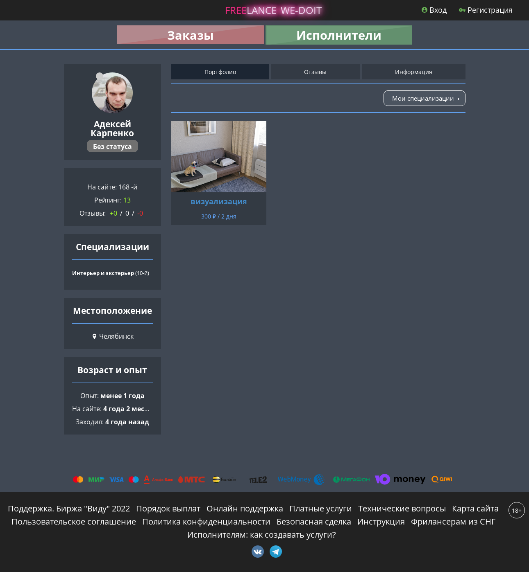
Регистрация (486, 9)
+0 (113, 213)
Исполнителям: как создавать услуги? (261, 534)
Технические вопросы (402, 508)
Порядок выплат (168, 508)
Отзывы (315, 72)
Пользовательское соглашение (73, 521)
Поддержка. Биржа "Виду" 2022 (69, 508)
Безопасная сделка (314, 521)
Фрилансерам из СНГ (453, 521)
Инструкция (381, 521)
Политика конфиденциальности (206, 521)
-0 (140, 213)
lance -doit (273, 10)
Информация (413, 72)
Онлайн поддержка (245, 508)
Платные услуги (320, 508)
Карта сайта (475, 508)
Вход (434, 9)
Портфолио (220, 72)
